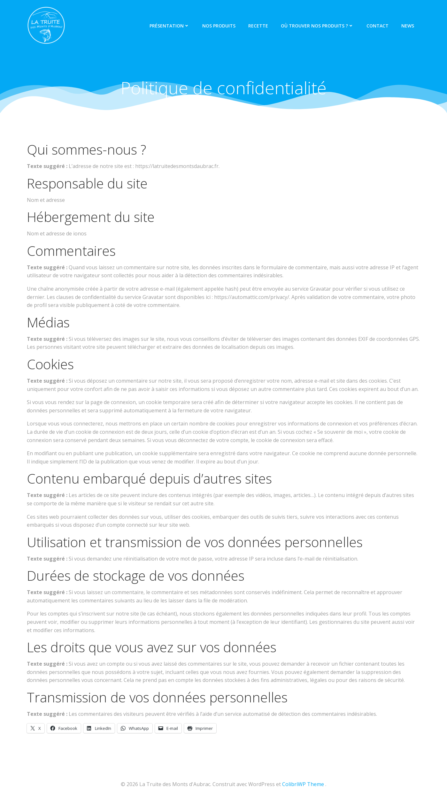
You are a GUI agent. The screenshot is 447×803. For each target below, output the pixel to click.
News (407, 26)
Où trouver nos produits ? (317, 26)
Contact (377, 26)
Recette (258, 26)
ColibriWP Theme (303, 784)
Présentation (169, 26)
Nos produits (218, 26)
